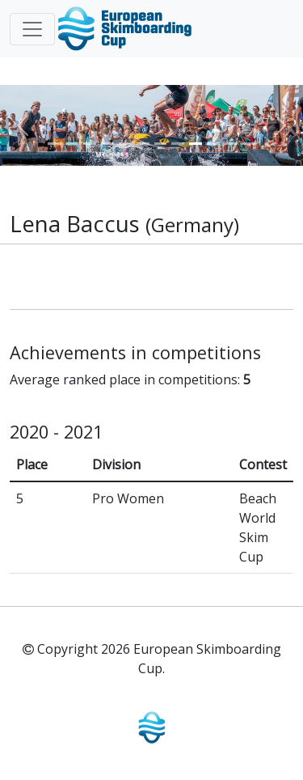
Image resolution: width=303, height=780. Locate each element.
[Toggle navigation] (32, 29)
